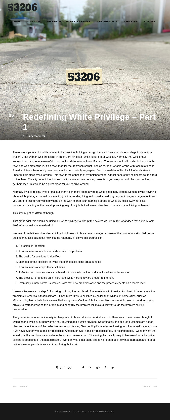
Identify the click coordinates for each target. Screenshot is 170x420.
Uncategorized (37, 136)
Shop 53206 (131, 21)
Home (17, 21)
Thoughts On (105, 21)
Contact (149, 21)
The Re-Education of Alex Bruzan (68, 21)
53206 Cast (33, 21)
